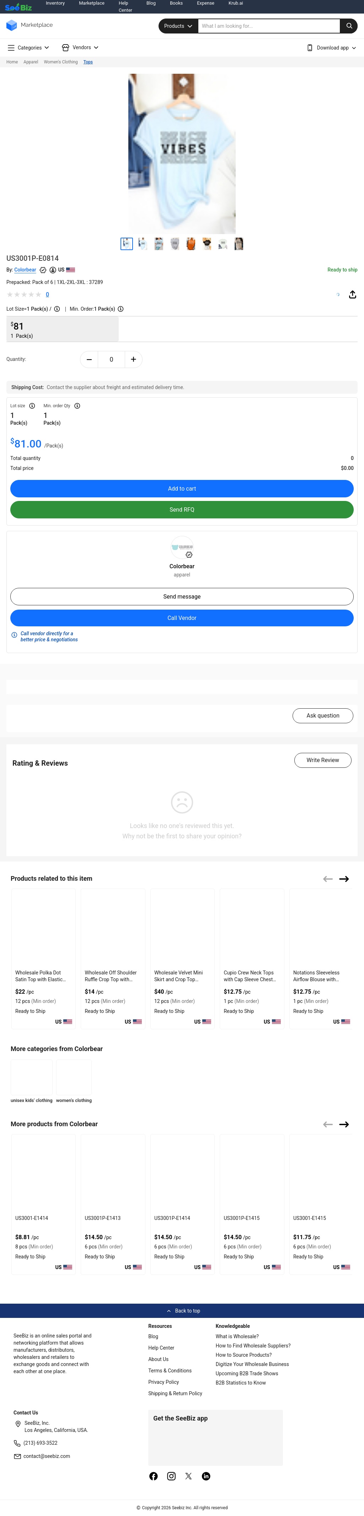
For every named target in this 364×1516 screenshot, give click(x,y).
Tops (88, 61)
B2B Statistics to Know (241, 1383)
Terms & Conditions (170, 1370)
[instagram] (171, 1477)
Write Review (323, 760)
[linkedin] (206, 1477)
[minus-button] (89, 359)
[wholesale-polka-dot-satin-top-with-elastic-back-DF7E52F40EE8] (43, 928)
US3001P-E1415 (241, 1218)
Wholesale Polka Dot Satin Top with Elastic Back (39, 979)
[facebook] (153, 1477)
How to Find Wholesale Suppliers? (253, 1346)
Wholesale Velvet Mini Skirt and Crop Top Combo (178, 979)
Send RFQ (182, 509)
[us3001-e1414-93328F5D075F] (43, 1173)
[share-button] (353, 294)
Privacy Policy (163, 1382)
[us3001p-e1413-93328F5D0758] (113, 1173)
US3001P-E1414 (172, 1218)
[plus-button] (134, 359)
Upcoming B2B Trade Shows (247, 1373)
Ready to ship (343, 270)
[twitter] (188, 1477)
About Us (158, 1359)
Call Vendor (182, 618)
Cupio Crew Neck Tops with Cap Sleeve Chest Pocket (248, 979)
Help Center (161, 1348)
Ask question (322, 715)
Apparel (30, 61)
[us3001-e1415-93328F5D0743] (321, 1173)
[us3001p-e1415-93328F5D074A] (252, 1173)
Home (12, 61)
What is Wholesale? (237, 1336)
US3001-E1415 (309, 1218)
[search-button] (349, 26)
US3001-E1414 (31, 1218)
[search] (278, 26)
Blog (153, 1336)
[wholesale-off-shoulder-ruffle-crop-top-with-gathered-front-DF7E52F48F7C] (113, 928)
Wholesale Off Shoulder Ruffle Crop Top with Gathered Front (110, 979)
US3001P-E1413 (103, 1218)
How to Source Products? (244, 1355)
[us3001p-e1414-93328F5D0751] (182, 1173)
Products (179, 26)
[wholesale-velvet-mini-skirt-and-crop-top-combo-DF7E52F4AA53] (182, 928)
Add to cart (182, 488)
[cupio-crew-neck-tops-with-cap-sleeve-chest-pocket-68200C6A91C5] (252, 928)
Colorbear (25, 270)
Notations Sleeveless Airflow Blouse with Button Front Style (316, 979)
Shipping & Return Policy (175, 1393)
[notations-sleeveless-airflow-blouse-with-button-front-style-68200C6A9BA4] (321, 928)
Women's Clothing (60, 61)
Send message (181, 596)
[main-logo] (29, 30)
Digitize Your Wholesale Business (252, 1364)
